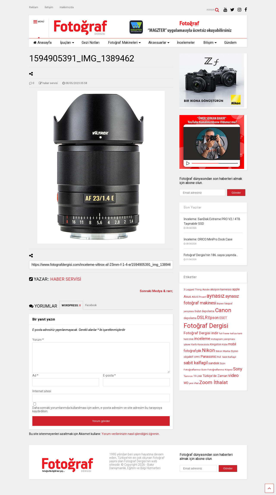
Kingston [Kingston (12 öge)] (215, 344)
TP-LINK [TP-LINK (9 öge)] (197, 376)
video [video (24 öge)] (233, 375)
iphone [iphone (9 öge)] (187, 344)
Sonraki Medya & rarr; (156, 291)
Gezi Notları (90, 42)
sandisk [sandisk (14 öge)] (213, 363)
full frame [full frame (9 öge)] (224, 333)
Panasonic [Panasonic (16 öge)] (208, 357)
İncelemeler (186, 42)
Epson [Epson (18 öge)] (213, 318)
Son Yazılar (193, 207)
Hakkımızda (67, 7)
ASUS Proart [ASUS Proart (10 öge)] (199, 296)
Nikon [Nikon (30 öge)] (208, 350)
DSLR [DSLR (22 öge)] (202, 317)
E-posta (109, 380)
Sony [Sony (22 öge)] (237, 369)
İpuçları (67, 42)
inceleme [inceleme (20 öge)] (202, 338)
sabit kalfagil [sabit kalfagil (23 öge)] (196, 362)
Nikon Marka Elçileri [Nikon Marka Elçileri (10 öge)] (227, 351)
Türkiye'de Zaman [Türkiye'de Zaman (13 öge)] (215, 376)
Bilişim (210, 42)
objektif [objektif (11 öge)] (188, 356)
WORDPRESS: (71, 305)
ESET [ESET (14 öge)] (223, 318)
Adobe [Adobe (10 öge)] (206, 289)
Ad (35, 380)
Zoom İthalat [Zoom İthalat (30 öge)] (213, 382)
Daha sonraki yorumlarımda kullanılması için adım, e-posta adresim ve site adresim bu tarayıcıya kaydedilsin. (97, 414)
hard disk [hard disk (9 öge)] (189, 339)
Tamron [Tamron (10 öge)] (188, 376)
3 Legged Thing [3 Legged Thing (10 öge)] (193, 289)
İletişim (49, 7)
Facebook (91, 305)
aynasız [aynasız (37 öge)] (216, 296)
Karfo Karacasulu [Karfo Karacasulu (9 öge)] (200, 344)
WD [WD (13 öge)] (186, 383)
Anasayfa (42, 42)
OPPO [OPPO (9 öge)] (197, 357)
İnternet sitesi (41, 396)
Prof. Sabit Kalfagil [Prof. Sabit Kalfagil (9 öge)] (226, 357)
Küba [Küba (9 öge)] (224, 344)
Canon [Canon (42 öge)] (223, 310)
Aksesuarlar (158, 42)
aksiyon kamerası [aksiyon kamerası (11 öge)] (221, 289)
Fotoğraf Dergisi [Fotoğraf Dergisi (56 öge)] (206, 325)
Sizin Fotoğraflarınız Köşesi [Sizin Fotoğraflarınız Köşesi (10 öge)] (216, 369)
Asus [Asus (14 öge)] (187, 297)
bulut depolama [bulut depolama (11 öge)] (204, 311)
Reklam (33, 7)
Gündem (230, 42)
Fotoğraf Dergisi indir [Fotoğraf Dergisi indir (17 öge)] (201, 333)
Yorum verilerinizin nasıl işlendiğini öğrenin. (131, 439)
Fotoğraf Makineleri (124, 42)
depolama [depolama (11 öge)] (190, 318)
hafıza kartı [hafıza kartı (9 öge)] (236, 333)
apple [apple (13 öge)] (236, 289)
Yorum (38, 339)
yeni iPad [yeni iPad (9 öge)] (194, 383)
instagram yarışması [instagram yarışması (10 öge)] (223, 339)
